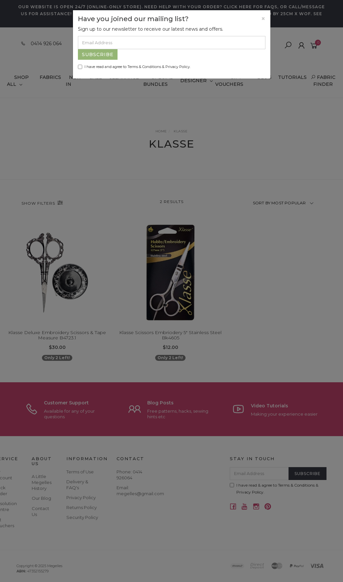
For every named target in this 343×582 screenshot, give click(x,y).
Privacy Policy (177, 66)
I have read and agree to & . (134, 66)
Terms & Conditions (144, 66)
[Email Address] (171, 42)
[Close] (263, 18)
